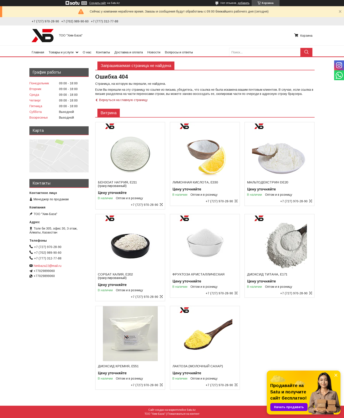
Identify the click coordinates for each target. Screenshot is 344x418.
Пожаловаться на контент (183, 413)
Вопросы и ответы (179, 52)
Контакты (103, 52)
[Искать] (306, 52)
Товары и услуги (60, 52)
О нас (87, 52)
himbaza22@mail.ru (47, 266)
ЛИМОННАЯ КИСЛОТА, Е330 (195, 182)
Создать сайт (97, 3)
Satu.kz (191, 409)
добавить (243, 3)
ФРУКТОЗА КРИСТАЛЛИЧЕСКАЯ (198, 274)
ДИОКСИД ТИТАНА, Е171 (267, 274)
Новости (153, 52)
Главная (38, 52)
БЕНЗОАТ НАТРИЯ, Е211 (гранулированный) (117, 184)
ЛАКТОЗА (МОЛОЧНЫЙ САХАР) (197, 366)
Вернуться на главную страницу (123, 100)
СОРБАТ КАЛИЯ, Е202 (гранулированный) (115, 276)
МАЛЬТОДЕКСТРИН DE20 (267, 182)
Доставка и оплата (128, 52)
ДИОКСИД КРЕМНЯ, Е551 (118, 366)
